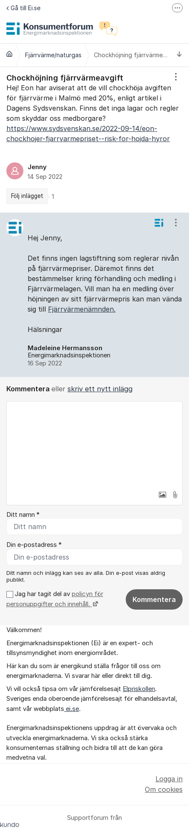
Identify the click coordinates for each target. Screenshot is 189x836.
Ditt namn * (22, 514)
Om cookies (164, 789)
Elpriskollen (139, 689)
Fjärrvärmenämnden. (82, 309)
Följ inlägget (27, 195)
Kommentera (154, 599)
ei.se (71, 709)
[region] (94, 139)
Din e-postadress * (34, 545)
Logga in (169, 779)
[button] (162, 494)
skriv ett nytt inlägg (100, 389)
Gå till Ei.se (23, 7)
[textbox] (94, 443)
